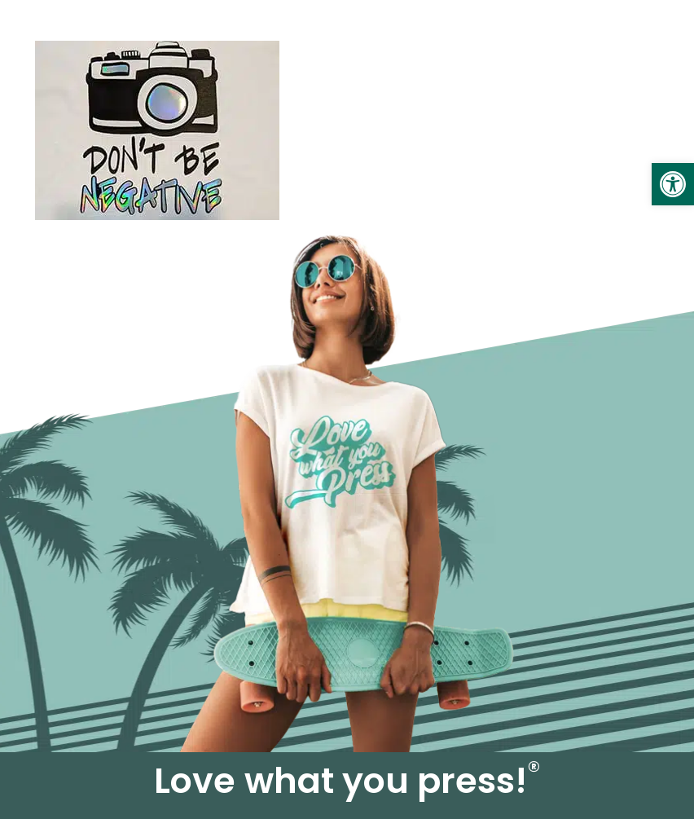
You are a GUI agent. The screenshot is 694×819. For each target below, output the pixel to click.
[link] (673, 184)
